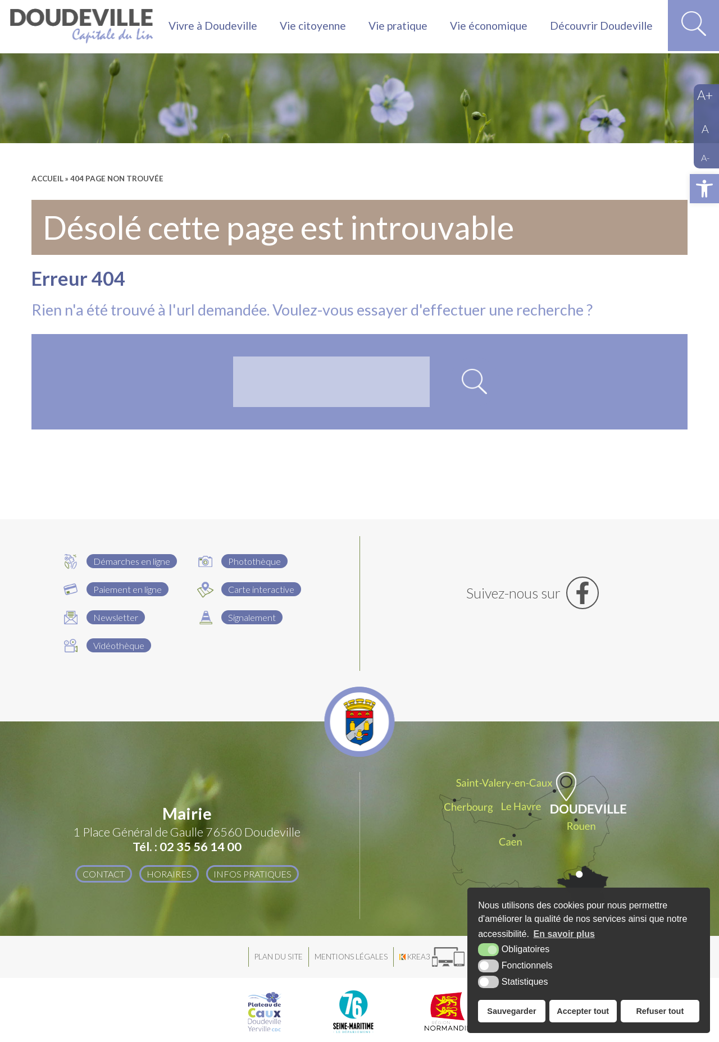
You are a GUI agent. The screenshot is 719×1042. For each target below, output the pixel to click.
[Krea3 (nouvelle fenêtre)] (432, 957)
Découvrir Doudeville (601, 26)
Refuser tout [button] (660, 1011)
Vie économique (488, 26)
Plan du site (278, 956)
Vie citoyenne (313, 26)
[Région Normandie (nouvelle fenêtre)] (448, 1011)
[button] (704, 188)
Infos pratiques (252, 874)
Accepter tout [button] (583, 1011)
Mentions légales (351, 956)
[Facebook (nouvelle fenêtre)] (532, 593)
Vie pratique (397, 26)
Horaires (168, 874)
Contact (103, 874)
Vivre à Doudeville (213, 26)
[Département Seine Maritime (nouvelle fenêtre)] (353, 1011)
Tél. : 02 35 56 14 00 (187, 846)
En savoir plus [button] (564, 934)
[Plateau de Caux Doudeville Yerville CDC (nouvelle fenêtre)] (264, 1011)
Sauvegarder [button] (511, 1011)
